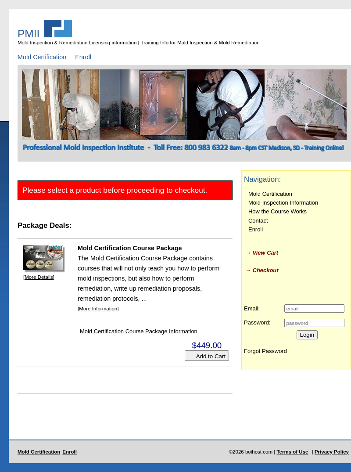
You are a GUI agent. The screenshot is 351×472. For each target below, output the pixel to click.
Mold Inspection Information (283, 202)
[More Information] (98, 308)
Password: (257, 322)
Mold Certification (42, 57)
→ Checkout (262, 270)
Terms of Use (292, 451)
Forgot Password (265, 351)
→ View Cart (261, 252)
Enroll (83, 57)
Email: (252, 308)
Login (307, 334)
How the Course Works (277, 211)
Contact (258, 220)
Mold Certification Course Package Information (138, 331)
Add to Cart (207, 356)
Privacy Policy (332, 451)
